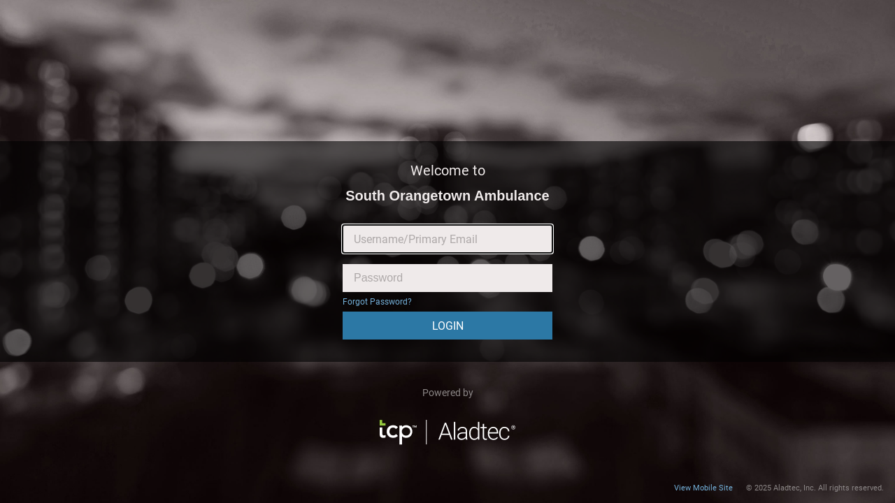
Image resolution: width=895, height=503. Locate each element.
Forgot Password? (377, 302)
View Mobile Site (703, 488)
